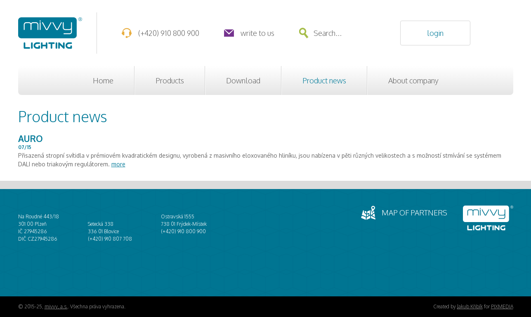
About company (413, 80)
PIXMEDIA (502, 306)
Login (435, 33)
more (118, 164)
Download (243, 80)
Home (103, 80)
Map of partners (414, 212)
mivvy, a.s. (56, 306)
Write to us (257, 33)
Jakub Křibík (470, 306)
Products (170, 80)
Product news (324, 80)
